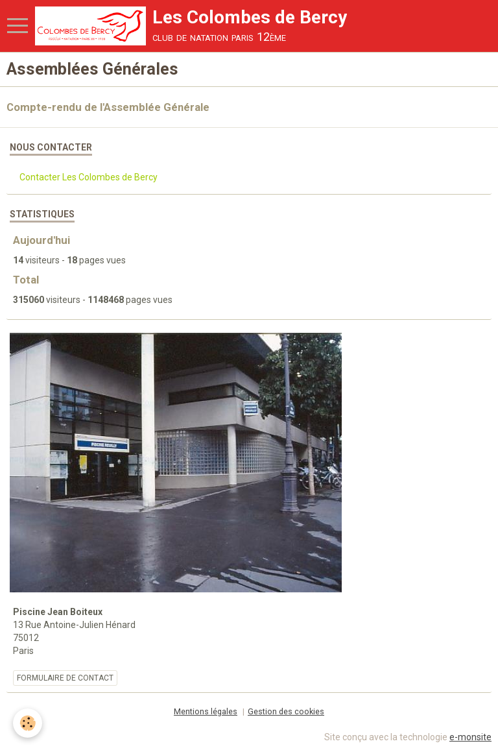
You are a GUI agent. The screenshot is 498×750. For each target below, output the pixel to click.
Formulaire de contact (65, 678)
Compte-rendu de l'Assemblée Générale (107, 107)
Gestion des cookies (286, 711)
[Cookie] (27, 723)
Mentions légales (205, 711)
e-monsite (470, 737)
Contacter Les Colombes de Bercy (88, 177)
